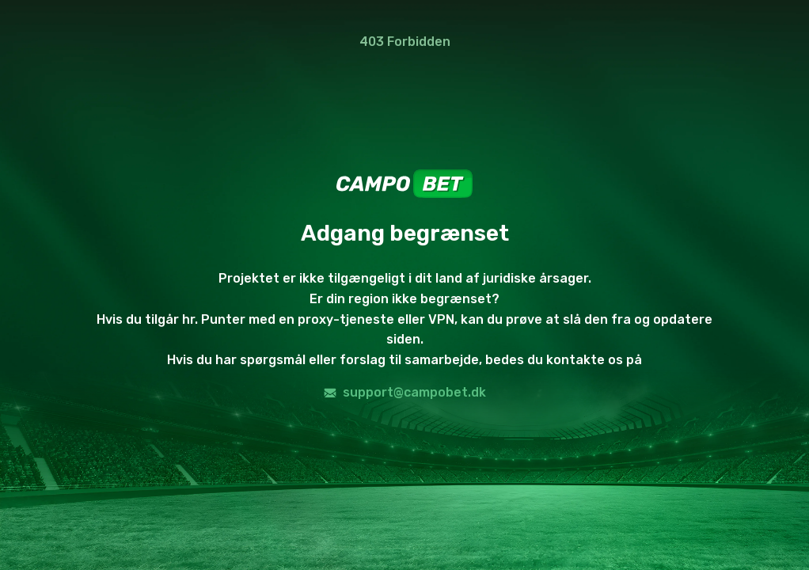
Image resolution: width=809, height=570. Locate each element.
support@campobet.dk (405, 392)
